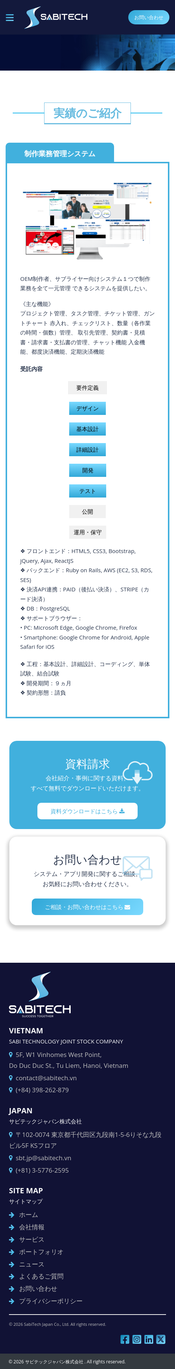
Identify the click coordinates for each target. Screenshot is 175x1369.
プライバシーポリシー (51, 1301)
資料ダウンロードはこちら (87, 811)
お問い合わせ (148, 17)
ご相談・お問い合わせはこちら (88, 907)
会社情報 (31, 1227)
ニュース (31, 1264)
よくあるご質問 (41, 1276)
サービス (31, 1239)
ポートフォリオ (41, 1251)
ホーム (28, 1214)
